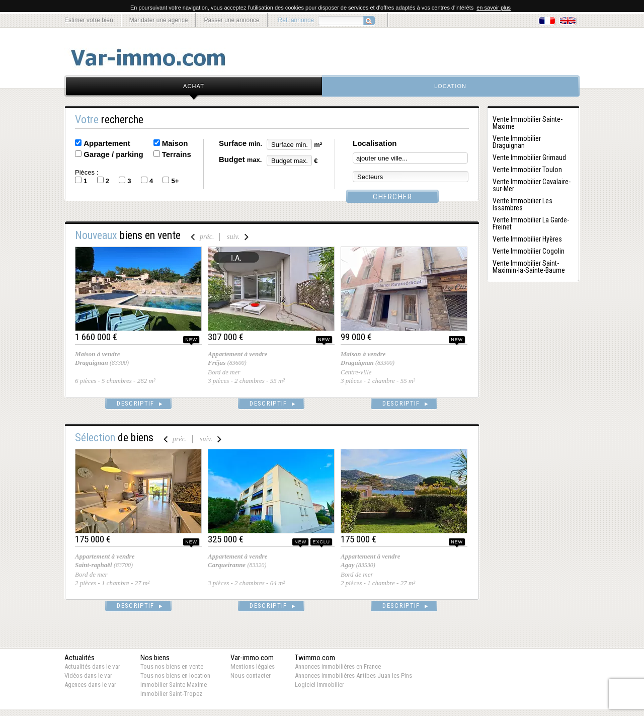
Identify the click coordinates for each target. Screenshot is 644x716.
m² (318, 144)
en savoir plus (493, 8)
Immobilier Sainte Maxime (173, 684)
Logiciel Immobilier (319, 684)
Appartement (107, 143)
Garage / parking (113, 154)
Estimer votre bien (88, 20)
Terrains (176, 154)
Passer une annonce (231, 20)
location (450, 86)
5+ (175, 181)
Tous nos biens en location (175, 675)
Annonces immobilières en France (338, 666)
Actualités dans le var (92, 666)
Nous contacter (250, 675)
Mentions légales (252, 666)
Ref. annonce (296, 20)
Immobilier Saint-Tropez (171, 693)
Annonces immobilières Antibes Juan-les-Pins (353, 675)
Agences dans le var (90, 684)
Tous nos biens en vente (171, 666)
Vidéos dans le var (88, 675)
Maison (175, 143)
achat (193, 86)
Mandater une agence (158, 20)
